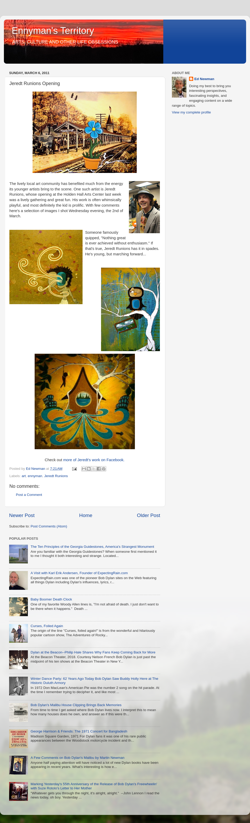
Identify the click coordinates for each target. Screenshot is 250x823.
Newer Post (22, 515)
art (24, 476)
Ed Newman (204, 79)
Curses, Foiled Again (46, 626)
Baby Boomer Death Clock (51, 599)
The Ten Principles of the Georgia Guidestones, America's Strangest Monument (92, 547)
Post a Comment (29, 495)
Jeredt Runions (56, 476)
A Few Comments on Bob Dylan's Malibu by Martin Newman (77, 758)
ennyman (35, 476)
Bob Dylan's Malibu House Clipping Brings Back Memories (75, 705)
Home (85, 515)
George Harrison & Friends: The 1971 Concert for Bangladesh (78, 731)
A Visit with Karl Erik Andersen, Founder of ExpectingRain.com (79, 573)
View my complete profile (191, 112)
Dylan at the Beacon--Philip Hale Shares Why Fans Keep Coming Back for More (92, 652)
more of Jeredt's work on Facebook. (94, 460)
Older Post (148, 515)
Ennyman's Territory (53, 30)
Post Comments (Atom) (49, 526)
